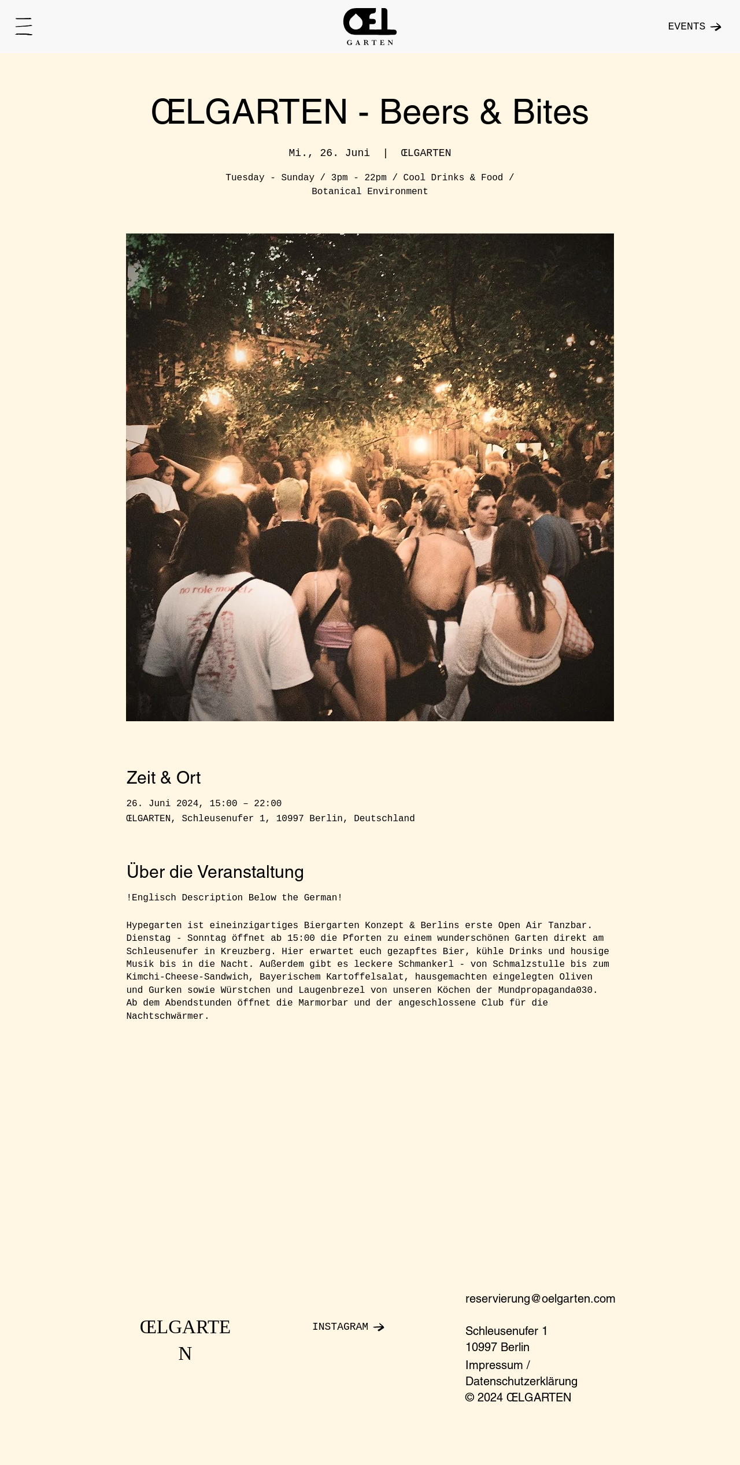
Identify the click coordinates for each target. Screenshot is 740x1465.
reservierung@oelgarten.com (540, 1298)
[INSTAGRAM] (370, 1327)
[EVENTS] (673, 27)
